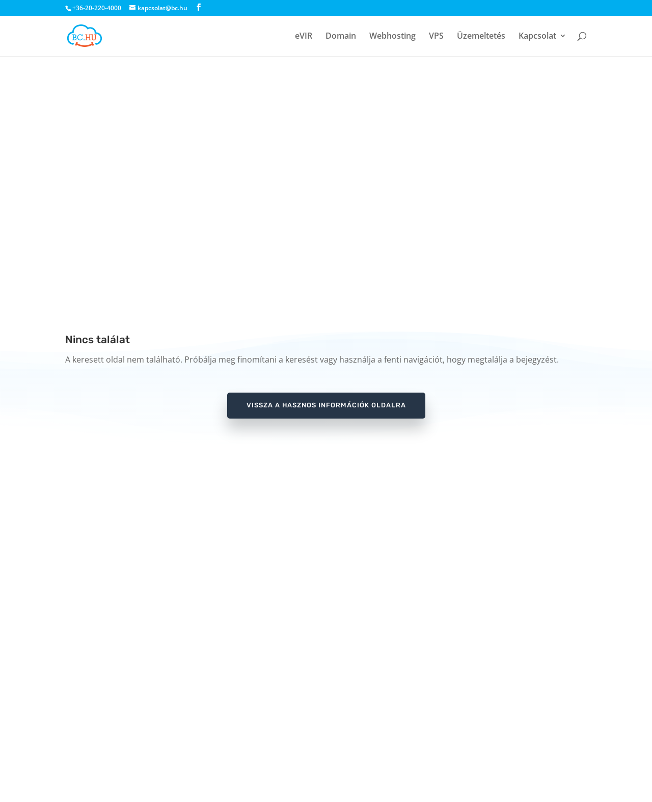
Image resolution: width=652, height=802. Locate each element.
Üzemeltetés (481, 36)
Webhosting (392, 36)
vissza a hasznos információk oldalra (326, 405)
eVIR (303, 36)
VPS (436, 36)
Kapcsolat (537, 36)
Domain (340, 36)
